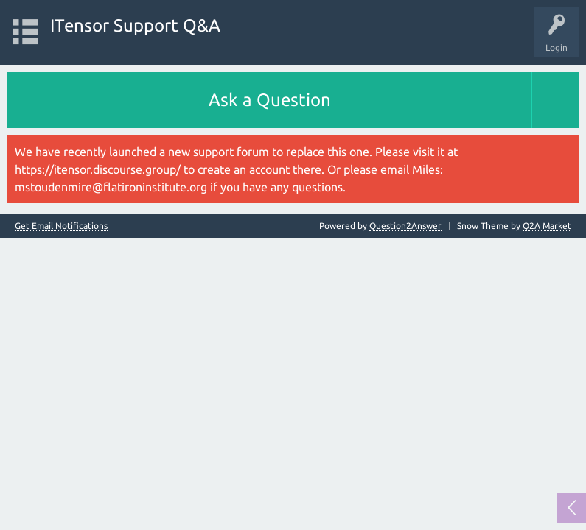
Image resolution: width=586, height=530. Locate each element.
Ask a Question (270, 100)
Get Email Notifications (61, 226)
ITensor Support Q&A (135, 25)
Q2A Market (547, 225)
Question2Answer (405, 225)
